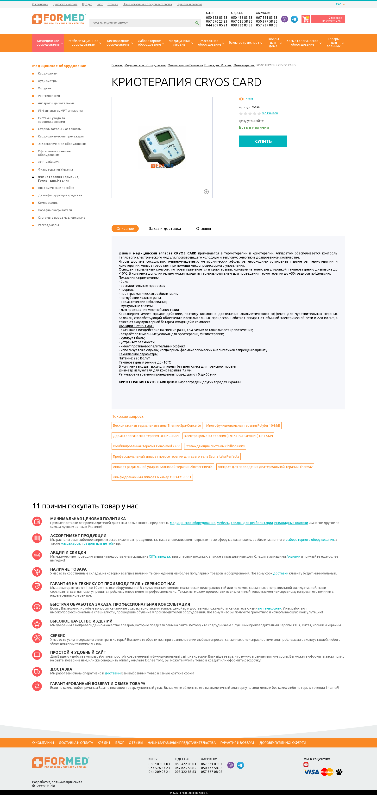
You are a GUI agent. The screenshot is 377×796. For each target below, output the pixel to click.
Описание (125, 229)
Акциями (293, 557)
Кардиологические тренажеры (61, 137)
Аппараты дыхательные (56, 103)
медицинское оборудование (192, 523)
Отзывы (112, 4)
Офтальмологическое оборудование (54, 153)
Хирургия (44, 89)
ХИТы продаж (160, 557)
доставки (280, 574)
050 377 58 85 (266, 22)
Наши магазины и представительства (147, 4)
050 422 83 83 (241, 18)
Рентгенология (49, 96)
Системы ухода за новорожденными (51, 120)
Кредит (87, 4)
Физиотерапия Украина (55, 170)
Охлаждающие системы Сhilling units (215, 447)
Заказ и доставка (165, 229)
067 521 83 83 (266, 18)
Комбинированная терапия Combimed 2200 (146, 447)
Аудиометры (47, 81)
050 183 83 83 (216, 18)
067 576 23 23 (216, 22)
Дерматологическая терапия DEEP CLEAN (146, 436)
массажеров (70, 544)
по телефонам (269, 609)
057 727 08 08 (266, 25)
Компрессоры (48, 203)
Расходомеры (48, 225)
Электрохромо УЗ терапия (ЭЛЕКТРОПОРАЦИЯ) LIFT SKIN (228, 436)
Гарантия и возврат (189, 4)
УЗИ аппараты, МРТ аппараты (60, 111)
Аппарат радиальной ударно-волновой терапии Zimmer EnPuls (163, 467)
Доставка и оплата (65, 4)
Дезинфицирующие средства (60, 195)
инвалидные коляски (291, 523)
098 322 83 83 (241, 25)
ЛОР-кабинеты (49, 162)
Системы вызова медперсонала (61, 218)
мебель (223, 523)
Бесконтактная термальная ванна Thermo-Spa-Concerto (157, 426)
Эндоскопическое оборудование (62, 144)
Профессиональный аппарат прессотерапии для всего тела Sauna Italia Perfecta (176, 457)
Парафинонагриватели (55, 210)
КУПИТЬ (263, 141)
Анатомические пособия (56, 188)
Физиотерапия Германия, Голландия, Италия (58, 179)
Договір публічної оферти (282, 743)
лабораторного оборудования (310, 540)
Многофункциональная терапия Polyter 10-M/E (243, 426)
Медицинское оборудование (59, 66)
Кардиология (47, 74)
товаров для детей (97, 544)
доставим (113, 674)
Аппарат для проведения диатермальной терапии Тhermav (265, 467)
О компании (40, 4)
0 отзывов (270, 114)
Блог (100, 4)
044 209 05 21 (216, 25)
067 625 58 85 (241, 22)
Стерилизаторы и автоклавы (60, 129)
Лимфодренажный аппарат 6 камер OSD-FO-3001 (152, 478)
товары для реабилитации (252, 523)
